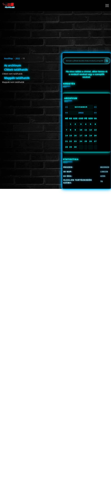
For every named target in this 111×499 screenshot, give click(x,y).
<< (66, 107)
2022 (17, 58)
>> (95, 107)
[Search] (106, 60)
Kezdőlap (8, 58)
